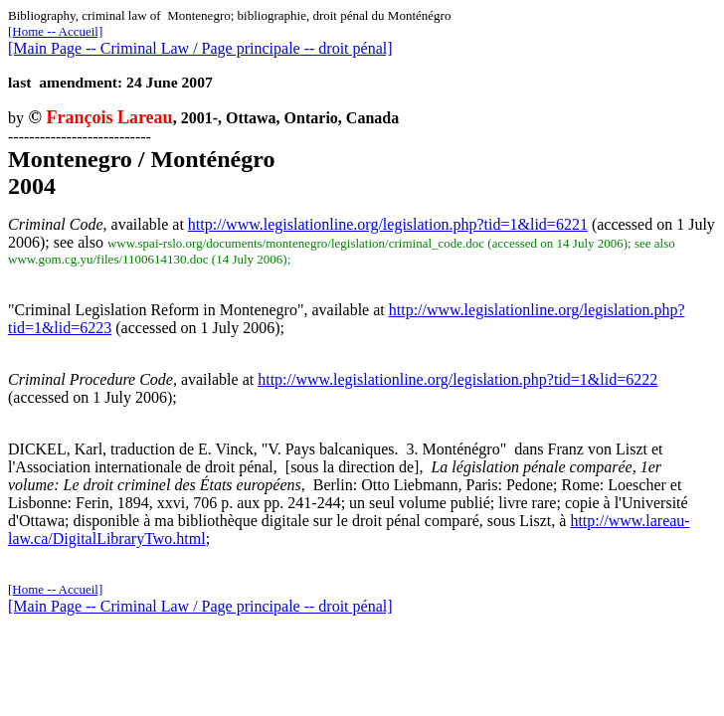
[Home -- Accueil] (55, 31)
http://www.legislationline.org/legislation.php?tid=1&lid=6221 (388, 224)
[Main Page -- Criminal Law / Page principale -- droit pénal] (200, 48)
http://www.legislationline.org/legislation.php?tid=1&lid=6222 (457, 379)
